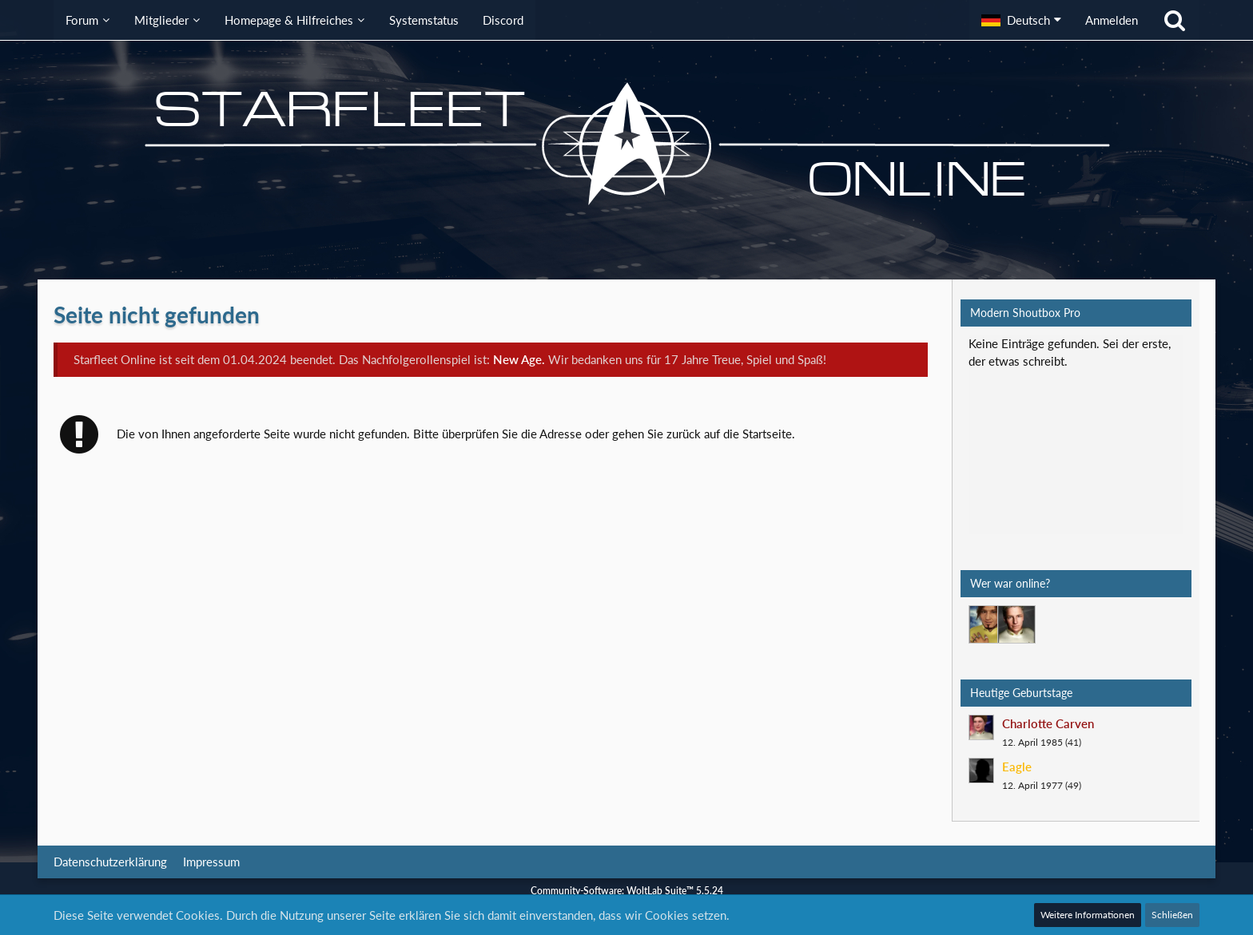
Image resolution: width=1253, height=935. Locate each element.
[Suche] (1174, 20)
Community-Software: (627, 891)
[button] (1021, 20)
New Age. (519, 359)
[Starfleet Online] (626, 144)
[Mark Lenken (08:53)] (988, 624)
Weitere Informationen (1087, 915)
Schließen (1172, 915)
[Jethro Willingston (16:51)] (1016, 624)
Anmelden (1111, 20)
